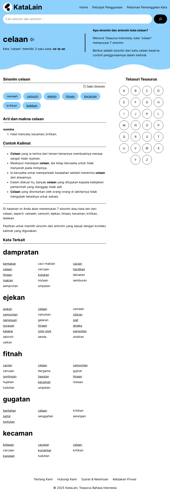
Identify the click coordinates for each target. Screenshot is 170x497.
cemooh (32, 96)
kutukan (43, 275)
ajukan (7, 309)
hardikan (79, 269)
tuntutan (9, 422)
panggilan (80, 331)
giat (75, 320)
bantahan (9, 410)
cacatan (43, 445)
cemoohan (10, 314)
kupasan (9, 456)
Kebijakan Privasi (124, 479)
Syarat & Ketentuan (94, 479)
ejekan (51, 96)
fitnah (12, 354)
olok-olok (44, 331)
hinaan (70, 96)
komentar (44, 450)
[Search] (160, 19)
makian (8, 280)
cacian (77, 263)
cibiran (77, 314)
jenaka (77, 325)
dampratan (21, 252)
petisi (7, 416)
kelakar (8, 331)
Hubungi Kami (67, 479)
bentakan (9, 263)
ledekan (31, 105)
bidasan (8, 445)
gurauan (8, 325)
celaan (7, 269)
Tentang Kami (43, 479)
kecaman (90, 96)
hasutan (43, 376)
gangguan (10, 320)
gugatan (16, 399)
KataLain (28, 7)
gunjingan (9, 376)
